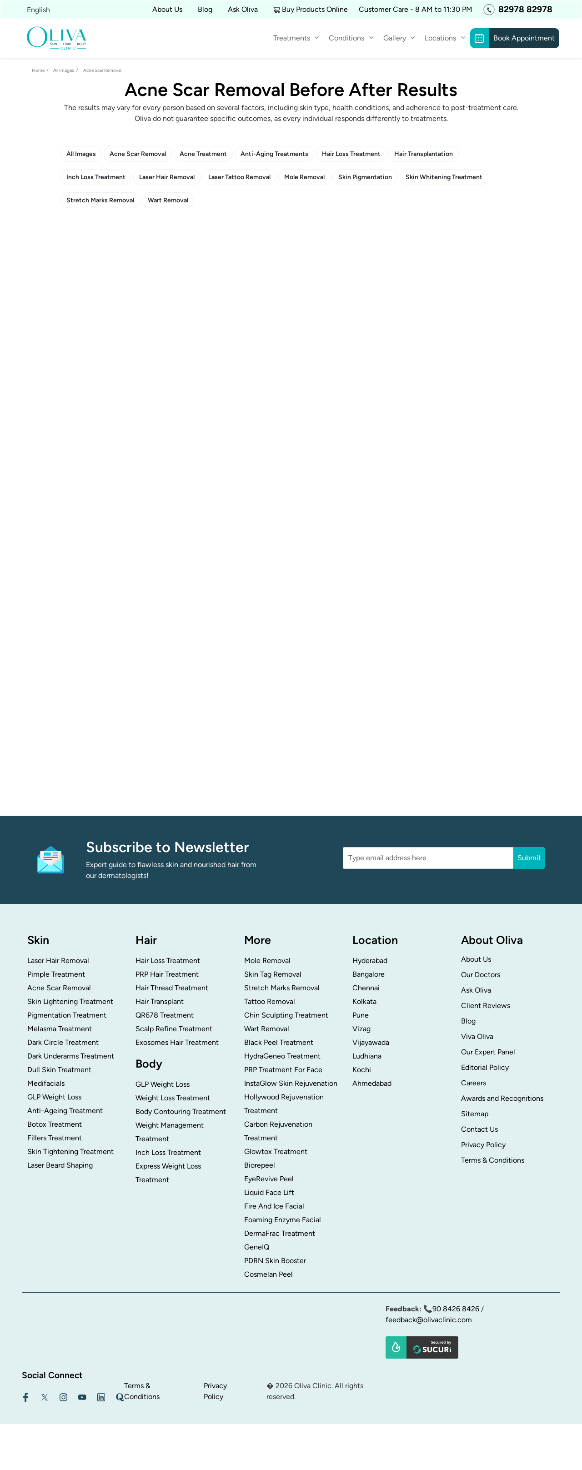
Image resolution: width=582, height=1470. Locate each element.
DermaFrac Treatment (279, 1233)
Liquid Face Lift (269, 1192)
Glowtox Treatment (275, 1151)
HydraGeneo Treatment (282, 1056)
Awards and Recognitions (502, 1098)
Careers (473, 1083)
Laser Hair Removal (167, 177)
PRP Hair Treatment (167, 974)
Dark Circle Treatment (63, 1042)
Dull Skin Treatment (59, 1069)
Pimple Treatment (56, 974)
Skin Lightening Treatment (70, 1001)
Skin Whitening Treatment (444, 177)
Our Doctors (480, 974)
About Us (476, 959)
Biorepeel (259, 1165)
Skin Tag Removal (272, 974)
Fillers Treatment (54, 1138)
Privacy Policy (483, 1144)
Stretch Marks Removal (100, 200)
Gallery (394, 38)
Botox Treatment (54, 1124)
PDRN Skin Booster (275, 1260)
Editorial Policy (485, 1067)
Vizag (361, 1028)
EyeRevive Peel (269, 1178)
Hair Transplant (159, 1001)
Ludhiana (366, 1056)
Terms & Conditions (492, 1160)
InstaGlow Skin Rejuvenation (290, 1083)
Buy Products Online (315, 9)
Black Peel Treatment (278, 1042)
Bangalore (368, 974)
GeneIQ (256, 1247)
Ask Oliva (243, 9)
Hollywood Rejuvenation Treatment (284, 1104)
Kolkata (364, 1001)
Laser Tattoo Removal (239, 177)
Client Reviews (485, 1005)
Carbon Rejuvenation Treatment (278, 1131)
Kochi (361, 1069)
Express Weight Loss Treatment (168, 1173)
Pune (360, 1015)
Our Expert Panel (488, 1052)
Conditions (346, 38)
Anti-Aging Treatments (274, 154)
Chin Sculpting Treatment (286, 1015)
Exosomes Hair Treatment (177, 1042)
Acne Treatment (203, 154)
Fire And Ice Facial (274, 1206)
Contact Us (479, 1129)
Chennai (366, 987)
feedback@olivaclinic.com (429, 1319)
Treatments (291, 38)
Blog (205, 9)
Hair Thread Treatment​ (171, 987)
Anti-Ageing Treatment (65, 1110)
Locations (440, 38)
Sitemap (474, 1113)
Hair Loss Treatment (351, 154)
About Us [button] (167, 9)
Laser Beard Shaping (60, 1165)
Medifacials (46, 1083)
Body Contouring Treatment (180, 1111)
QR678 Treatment (164, 1015)
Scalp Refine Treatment (173, 1028)
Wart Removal (168, 200)
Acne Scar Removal (138, 154)
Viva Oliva (477, 1036)
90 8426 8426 (455, 1308)
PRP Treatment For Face (283, 1069)
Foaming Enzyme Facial (282, 1219)
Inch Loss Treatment (95, 177)
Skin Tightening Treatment (70, 1151)
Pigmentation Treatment (66, 1015)
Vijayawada (370, 1042)
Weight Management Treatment (169, 1132)
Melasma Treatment (59, 1028)
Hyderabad (369, 960)
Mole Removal (304, 177)
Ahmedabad (371, 1083)
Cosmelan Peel (268, 1274)
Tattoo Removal (269, 1001)
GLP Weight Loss (54, 1097)
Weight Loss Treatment (172, 1098)
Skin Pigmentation (365, 177)
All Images (81, 154)
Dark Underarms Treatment (70, 1056)
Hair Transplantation (423, 154)
